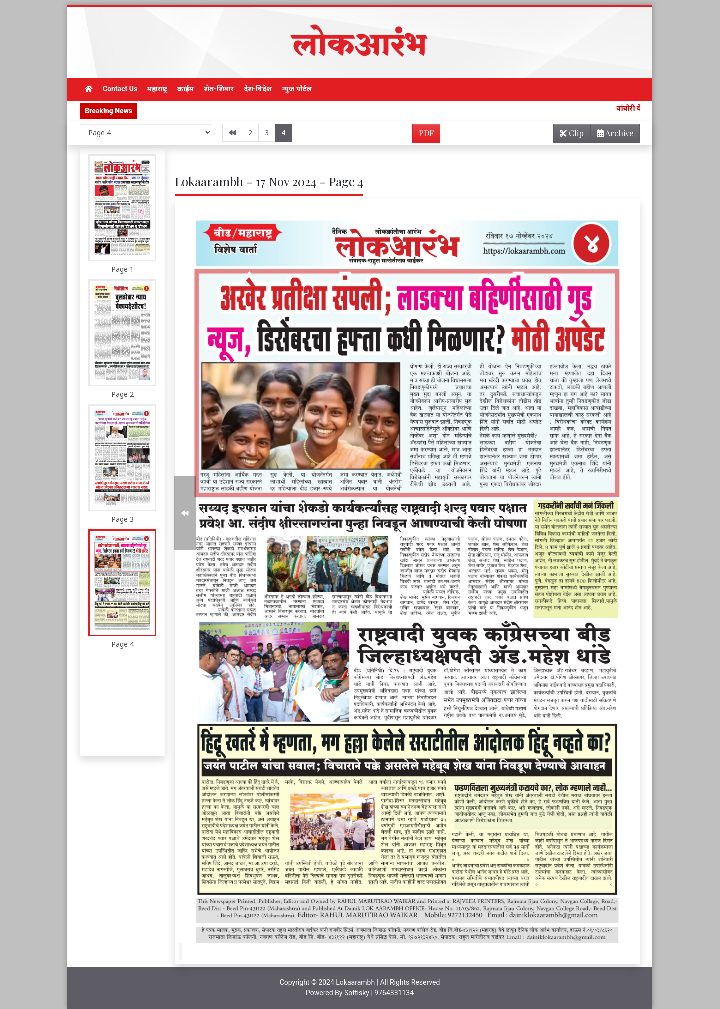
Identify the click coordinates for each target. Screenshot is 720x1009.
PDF (426, 133)
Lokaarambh (355, 982)
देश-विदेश (258, 89)
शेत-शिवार (219, 89)
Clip (572, 133)
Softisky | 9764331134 (379, 993)
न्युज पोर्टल (297, 89)
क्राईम (186, 89)
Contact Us (120, 89)
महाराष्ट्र (158, 89)
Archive (612, 135)
